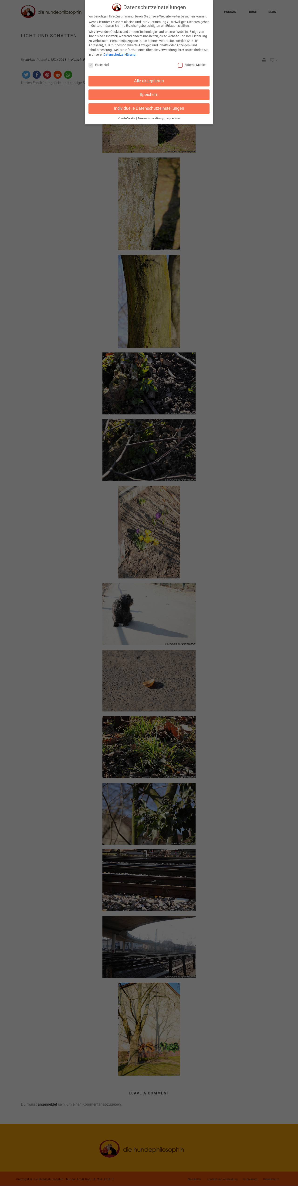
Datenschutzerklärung (119, 52)
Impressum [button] (173, 116)
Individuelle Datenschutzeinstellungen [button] (149, 106)
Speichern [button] (149, 92)
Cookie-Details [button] (127, 116)
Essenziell (98, 63)
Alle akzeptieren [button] (149, 78)
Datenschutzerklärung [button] (151, 116)
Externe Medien (192, 63)
